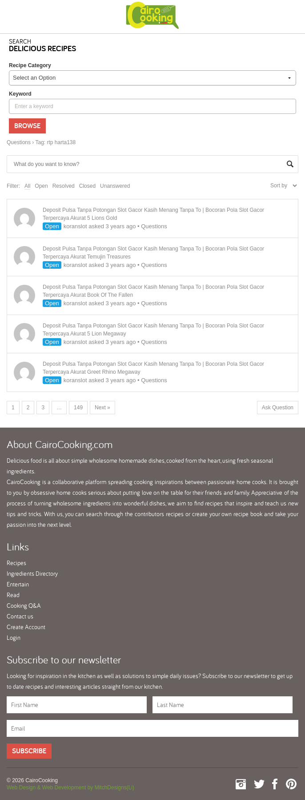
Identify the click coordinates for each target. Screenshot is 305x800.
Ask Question (277, 407)
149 (78, 407)
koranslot (75, 226)
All (27, 186)
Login (13, 638)
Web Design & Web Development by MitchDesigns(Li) (70, 787)
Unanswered (115, 186)
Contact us (20, 616)
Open (41, 186)
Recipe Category (30, 65)
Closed (87, 186)
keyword (20, 94)
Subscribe (29, 751)
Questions (19, 142)
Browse (27, 125)
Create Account (26, 627)
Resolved (63, 186)
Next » (102, 407)
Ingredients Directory (32, 574)
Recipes (16, 563)
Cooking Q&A (24, 606)
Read (13, 595)
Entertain (18, 584)
